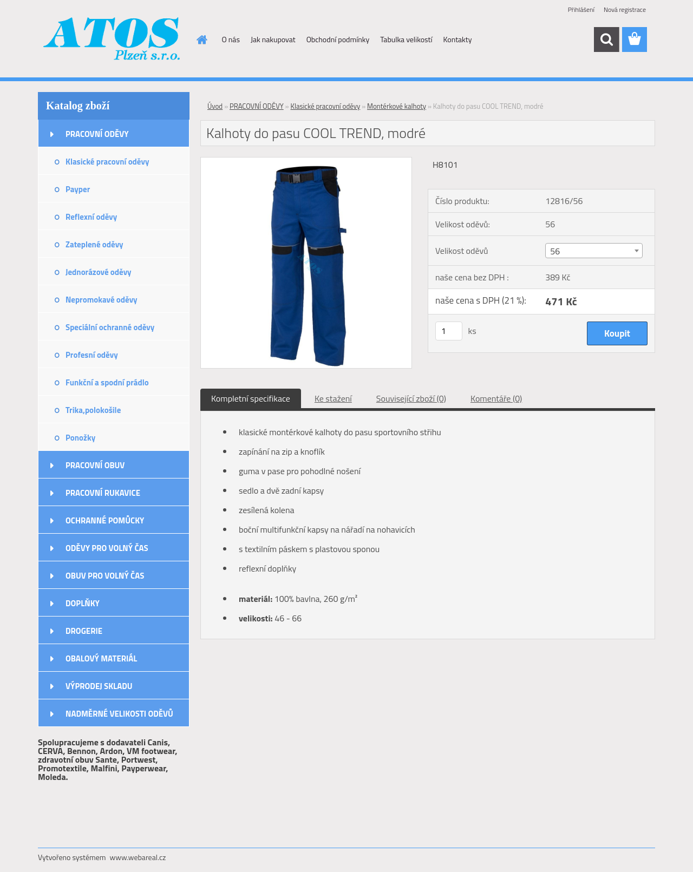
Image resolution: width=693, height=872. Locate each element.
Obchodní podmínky (338, 39)
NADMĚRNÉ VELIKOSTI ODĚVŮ (119, 713)
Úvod (215, 106)
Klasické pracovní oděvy (107, 161)
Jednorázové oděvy (99, 272)
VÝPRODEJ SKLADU (99, 686)
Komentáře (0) (496, 398)
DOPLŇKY (83, 603)
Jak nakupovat (273, 39)
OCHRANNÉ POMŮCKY (105, 520)
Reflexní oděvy (91, 217)
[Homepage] (201, 39)
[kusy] (448, 331)
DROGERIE (84, 631)
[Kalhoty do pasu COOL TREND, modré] (306, 161)
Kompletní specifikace (250, 398)
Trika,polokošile (93, 410)
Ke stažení (333, 398)
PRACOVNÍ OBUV (95, 465)
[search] (606, 39)
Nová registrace (625, 9)
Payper (78, 189)
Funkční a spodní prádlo (107, 382)
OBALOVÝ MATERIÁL (101, 658)
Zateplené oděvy (94, 244)
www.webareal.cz (138, 857)
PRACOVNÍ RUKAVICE (103, 493)
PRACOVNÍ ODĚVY (97, 134)
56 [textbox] (555, 251)
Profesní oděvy (92, 355)
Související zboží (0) (411, 398)
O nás (231, 39)
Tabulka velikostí (406, 39)
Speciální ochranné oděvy (110, 327)
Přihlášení (581, 9)
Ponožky (80, 437)
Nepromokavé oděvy (102, 299)
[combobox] (593, 250)
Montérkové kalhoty (396, 106)
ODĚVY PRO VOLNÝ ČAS (107, 548)
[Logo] (112, 40)
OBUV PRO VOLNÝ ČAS (105, 575)
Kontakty (457, 39)
